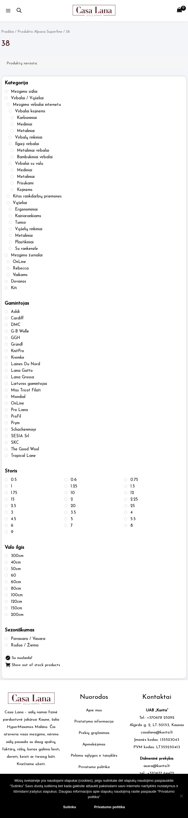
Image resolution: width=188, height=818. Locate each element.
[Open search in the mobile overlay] (19, 10)
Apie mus (94, 710)
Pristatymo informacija (94, 722)
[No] (181, 796)
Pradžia (7, 32)
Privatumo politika (94, 767)
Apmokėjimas (93, 744)
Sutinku (69, 807)
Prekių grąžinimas (94, 733)
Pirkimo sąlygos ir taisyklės (94, 756)
